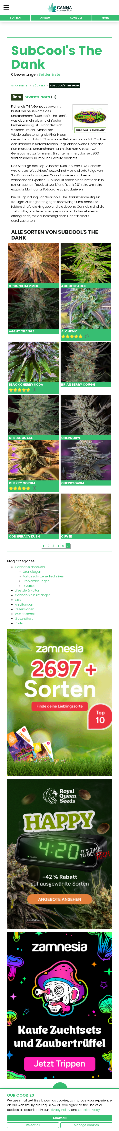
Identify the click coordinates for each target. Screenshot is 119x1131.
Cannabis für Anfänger (32, 595)
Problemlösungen (36, 581)
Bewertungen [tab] (40, 97)
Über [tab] (17, 97)
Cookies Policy (89, 1110)
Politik (19, 623)
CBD (18, 600)
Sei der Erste (49, 74)
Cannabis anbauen (30, 567)
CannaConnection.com (59, 7)
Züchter (39, 85)
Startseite (19, 85)
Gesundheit (24, 618)
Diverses (29, 585)
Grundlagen (32, 571)
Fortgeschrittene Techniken (43, 576)
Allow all (60, 1118)
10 (80, 336)
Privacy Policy (60, 1110)
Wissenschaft (25, 614)
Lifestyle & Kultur (27, 590)
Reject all (33, 1125)
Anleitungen (24, 604)
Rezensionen (24, 609)
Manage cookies (86, 1125)
